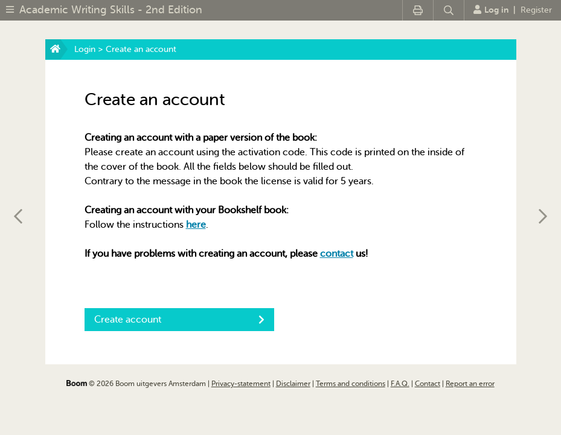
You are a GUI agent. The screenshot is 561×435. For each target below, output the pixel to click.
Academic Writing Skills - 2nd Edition (110, 10)
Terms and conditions (350, 383)
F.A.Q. (400, 383)
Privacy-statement (241, 383)
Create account (179, 319)
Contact (427, 383)
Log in (490, 9)
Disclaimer (293, 383)
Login (84, 49)
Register (536, 9)
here (196, 224)
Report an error (470, 383)
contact (336, 253)
